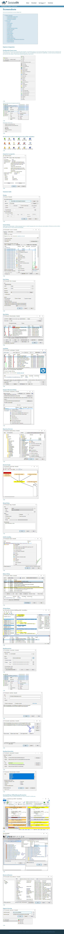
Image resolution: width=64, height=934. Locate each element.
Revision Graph (10, 30)
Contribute (50, 3)
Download (33, 3)
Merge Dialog (9, 31)
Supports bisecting (10, 41)
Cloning (8, 21)
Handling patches (10, 36)
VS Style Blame (10, 35)
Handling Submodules (11, 38)
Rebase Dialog (10, 34)
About (27, 3)
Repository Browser (10, 29)
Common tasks (8, 20)
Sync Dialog (9, 25)
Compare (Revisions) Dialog (12, 28)
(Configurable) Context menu (12, 16)
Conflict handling (10, 33)
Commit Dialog (10, 23)
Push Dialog (9, 24)
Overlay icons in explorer (11, 17)
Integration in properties (11, 19)
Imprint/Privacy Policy (51, 931)
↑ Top (4, 101)
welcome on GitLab (44, 931)
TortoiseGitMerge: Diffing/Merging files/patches (15, 39)
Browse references (10, 40)
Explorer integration (8, 15)
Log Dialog (9, 26)
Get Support (41, 3)
